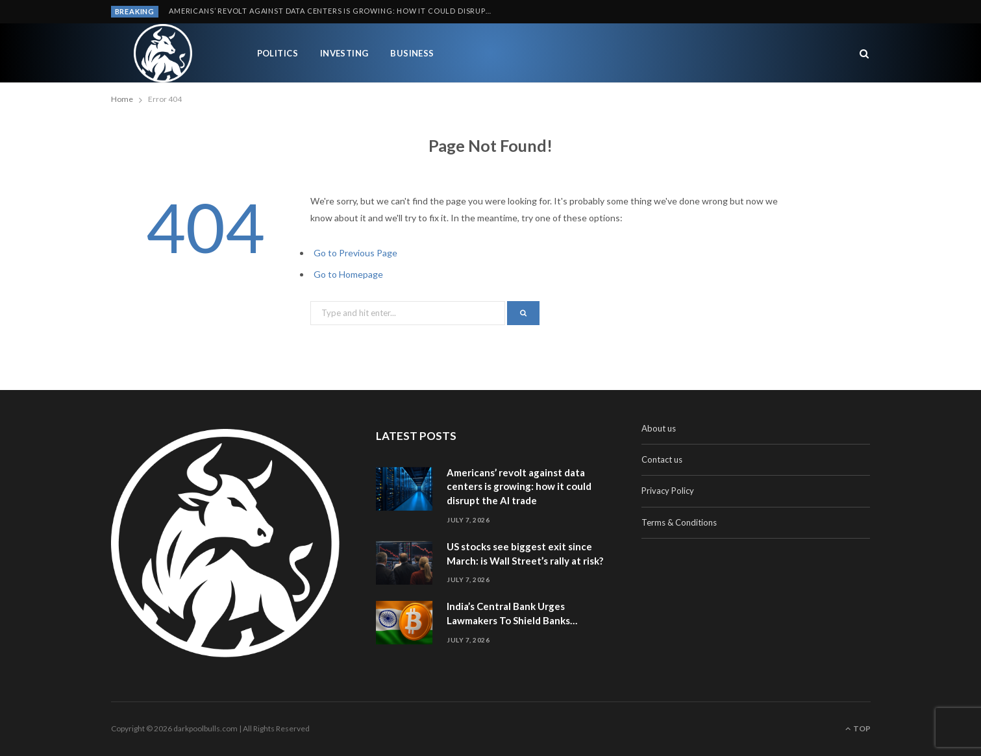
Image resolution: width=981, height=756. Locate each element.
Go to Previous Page (355, 252)
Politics (278, 53)
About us (658, 428)
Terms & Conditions (679, 522)
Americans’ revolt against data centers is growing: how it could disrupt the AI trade (334, 10)
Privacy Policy (667, 490)
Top (858, 728)
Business (412, 53)
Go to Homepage (348, 274)
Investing (344, 53)
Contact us (661, 459)
